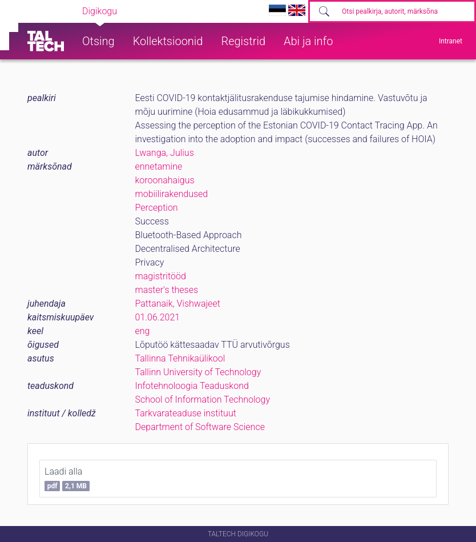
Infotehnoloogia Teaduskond (192, 385)
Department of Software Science (200, 426)
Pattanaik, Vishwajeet (177, 303)
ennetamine (159, 166)
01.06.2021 (157, 317)
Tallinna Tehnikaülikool (180, 358)
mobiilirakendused (171, 193)
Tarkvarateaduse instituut (185, 413)
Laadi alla (67, 478)
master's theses (167, 289)
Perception (156, 207)
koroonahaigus (165, 180)
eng (142, 331)
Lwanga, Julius (164, 152)
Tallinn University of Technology (198, 372)
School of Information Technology (202, 399)
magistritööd (160, 276)
